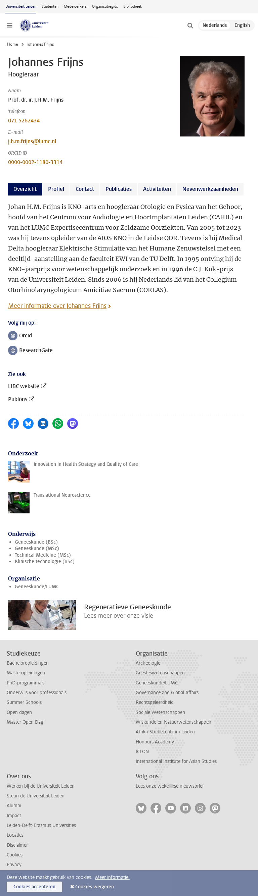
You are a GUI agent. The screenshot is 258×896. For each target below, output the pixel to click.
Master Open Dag (25, 722)
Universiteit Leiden (20, 6)
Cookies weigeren (94, 887)
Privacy (14, 864)
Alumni (14, 805)
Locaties (15, 835)
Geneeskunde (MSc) (37, 548)
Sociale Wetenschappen (160, 712)
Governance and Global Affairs (167, 692)
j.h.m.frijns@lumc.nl (32, 141)
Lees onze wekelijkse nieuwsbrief (170, 786)
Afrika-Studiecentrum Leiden (165, 732)
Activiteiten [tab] (157, 188)
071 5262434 (24, 120)
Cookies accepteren (34, 887)
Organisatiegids (105, 6)
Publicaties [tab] (118, 188)
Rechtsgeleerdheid (155, 702)
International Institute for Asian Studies (176, 761)
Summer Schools (24, 702)
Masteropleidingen (26, 673)
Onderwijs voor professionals (37, 692)
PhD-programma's (25, 683)
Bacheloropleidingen (28, 663)
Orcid (22, 336)
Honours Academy (155, 742)
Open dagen (19, 712)
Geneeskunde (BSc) (36, 542)
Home (12, 44)
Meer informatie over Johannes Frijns (57, 306)
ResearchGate (30, 351)
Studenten (50, 6)
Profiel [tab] (56, 188)
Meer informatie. (112, 877)
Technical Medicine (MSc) (43, 555)
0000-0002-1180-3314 (35, 162)
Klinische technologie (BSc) (45, 561)
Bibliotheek (132, 6)
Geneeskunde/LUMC (37, 586)
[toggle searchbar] (190, 25)
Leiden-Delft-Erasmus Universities (41, 825)
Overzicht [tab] (25, 188)
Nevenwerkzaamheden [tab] (210, 188)
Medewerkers (75, 6)
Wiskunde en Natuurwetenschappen (173, 722)
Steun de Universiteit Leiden (35, 796)
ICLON (142, 751)
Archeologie (148, 663)
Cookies (15, 855)
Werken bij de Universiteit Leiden (41, 786)
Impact (14, 816)
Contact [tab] (85, 188)
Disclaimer (17, 845)
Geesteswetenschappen (160, 673)
